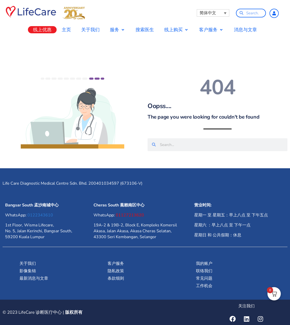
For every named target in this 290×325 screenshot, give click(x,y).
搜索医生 (145, 30)
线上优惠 (42, 30)
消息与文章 (245, 30)
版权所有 (73, 312)
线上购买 (176, 30)
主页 (66, 30)
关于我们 (90, 30)
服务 (117, 30)
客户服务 (211, 30)
